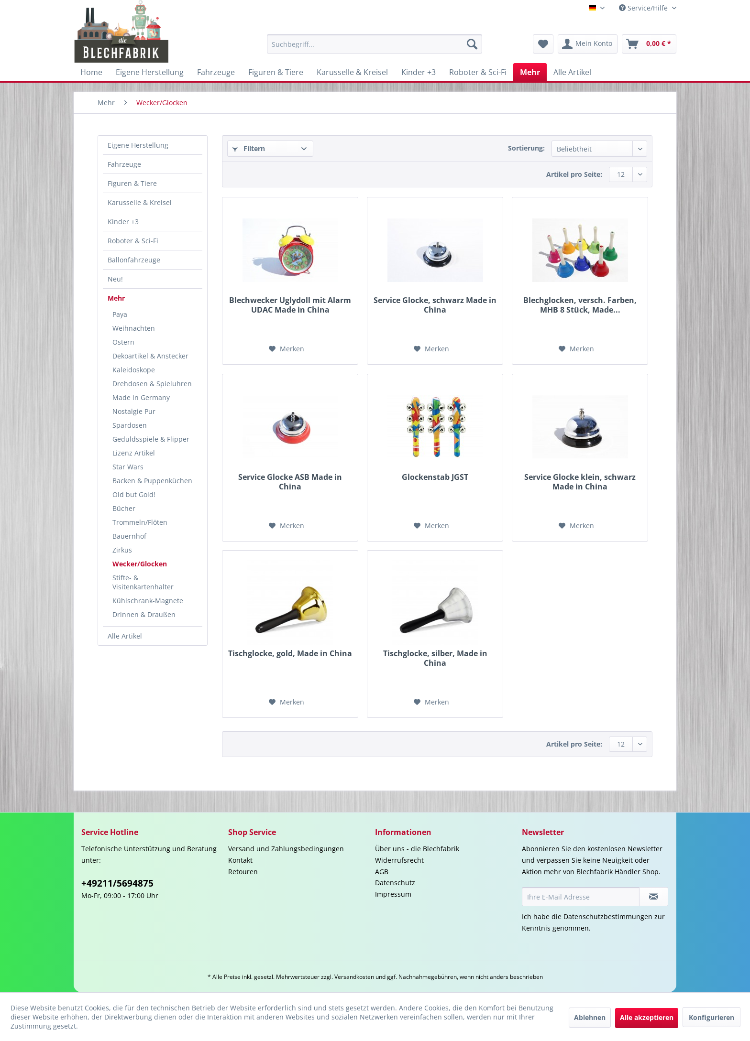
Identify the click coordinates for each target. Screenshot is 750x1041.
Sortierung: (526, 147)
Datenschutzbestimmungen (607, 916)
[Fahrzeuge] (216, 72)
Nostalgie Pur (133, 411)
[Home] (91, 72)
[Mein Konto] (588, 44)
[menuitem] (374, 44)
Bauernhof (129, 536)
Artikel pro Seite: (574, 174)
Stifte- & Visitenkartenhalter (143, 582)
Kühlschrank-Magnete (147, 600)
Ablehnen (590, 1017)
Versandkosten (354, 977)
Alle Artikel (125, 635)
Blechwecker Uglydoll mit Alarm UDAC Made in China (290, 304)
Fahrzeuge (124, 164)
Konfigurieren (711, 1017)
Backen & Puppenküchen (152, 480)
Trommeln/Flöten (139, 522)
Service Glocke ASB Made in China (290, 481)
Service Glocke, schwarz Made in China (435, 304)
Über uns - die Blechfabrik (417, 848)
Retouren (243, 871)
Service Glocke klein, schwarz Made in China (580, 481)
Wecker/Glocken (139, 563)
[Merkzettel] (543, 44)
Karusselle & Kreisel (140, 202)
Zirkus (122, 549)
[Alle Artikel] (572, 72)
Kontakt (240, 860)
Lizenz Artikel (133, 452)
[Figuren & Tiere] (276, 72)
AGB (381, 871)
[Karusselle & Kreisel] (352, 72)
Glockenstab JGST (435, 477)
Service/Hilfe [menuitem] (644, 7)
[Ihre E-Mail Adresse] (581, 896)
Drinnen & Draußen (144, 614)
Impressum (393, 894)
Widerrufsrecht (399, 860)
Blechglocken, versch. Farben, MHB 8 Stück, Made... (580, 304)
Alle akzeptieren (646, 1017)
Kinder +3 (123, 221)
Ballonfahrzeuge (134, 259)
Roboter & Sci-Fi (133, 240)
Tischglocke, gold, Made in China (290, 654)
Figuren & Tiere (132, 183)
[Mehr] (530, 72)
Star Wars (127, 466)
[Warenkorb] (649, 44)
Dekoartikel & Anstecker (150, 355)
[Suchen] (472, 44)
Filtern (248, 148)
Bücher (123, 508)
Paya (119, 314)
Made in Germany (141, 397)
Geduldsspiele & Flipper (150, 439)
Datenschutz (395, 882)
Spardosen (129, 425)
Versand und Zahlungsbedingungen (286, 848)
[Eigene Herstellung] (149, 72)
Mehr (116, 298)
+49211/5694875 (117, 883)
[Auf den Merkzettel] (286, 349)
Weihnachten (133, 328)
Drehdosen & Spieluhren (152, 383)
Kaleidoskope (133, 369)
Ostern (123, 342)
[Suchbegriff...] (374, 44)
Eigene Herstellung (138, 145)
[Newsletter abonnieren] (653, 896)
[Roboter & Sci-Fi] (477, 72)
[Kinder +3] (418, 72)
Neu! (115, 278)
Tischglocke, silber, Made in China (435, 658)
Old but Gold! (133, 494)
